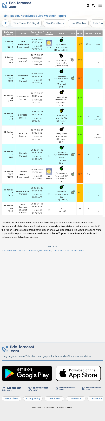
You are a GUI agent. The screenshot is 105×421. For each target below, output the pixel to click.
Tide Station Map (60, 338)
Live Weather (78, 23)
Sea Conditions (55, 23)
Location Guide (77, 338)
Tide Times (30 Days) (26, 23)
